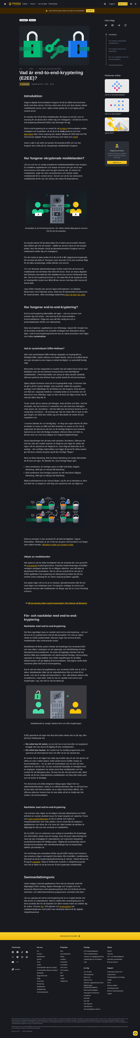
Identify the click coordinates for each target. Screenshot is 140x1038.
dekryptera (28, 134)
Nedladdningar (41, 989)
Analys (62, 978)
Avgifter (109, 980)
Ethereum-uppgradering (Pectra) (93, 982)
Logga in (112, 4)
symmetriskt (32, 565)
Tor (42, 906)
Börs (61, 951)
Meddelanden (41, 956)
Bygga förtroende (42, 975)
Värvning (110, 954)
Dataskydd (40, 973)
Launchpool (63, 965)
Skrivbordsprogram (42, 992)
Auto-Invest (63, 967)
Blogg (38, 978)
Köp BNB (86, 998)
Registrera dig (123, 4)
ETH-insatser (64, 970)
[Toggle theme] (135, 4)
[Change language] (131, 4)
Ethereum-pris (88, 980)
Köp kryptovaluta (65, 954)
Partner (109, 951)
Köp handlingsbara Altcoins (92, 1009)
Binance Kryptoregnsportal (115, 991)
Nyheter (39, 959)
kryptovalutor (65, 906)
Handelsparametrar (113, 988)
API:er (109, 982)
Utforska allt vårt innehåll (70, 936)
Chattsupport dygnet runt (114, 972)
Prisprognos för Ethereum (91, 993)
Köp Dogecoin (88, 1003)
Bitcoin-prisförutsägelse (91, 990)
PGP (75, 137)
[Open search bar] (104, 4)
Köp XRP (86, 1001)
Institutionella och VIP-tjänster (93, 959)
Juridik (39, 965)
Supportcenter (111, 974)
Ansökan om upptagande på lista (94, 956)
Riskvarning (40, 984)
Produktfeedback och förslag (115, 977)
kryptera (63, 128)
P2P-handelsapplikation (91, 951)
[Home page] (15, 3)
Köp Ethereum (88, 1006)
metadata (36, 862)
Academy (63, 959)
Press (38, 962)
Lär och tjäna (88, 972)
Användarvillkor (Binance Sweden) (47, 970)
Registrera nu (117, 162)
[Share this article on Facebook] (112, 25)
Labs (85, 962)
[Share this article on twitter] (106, 25)
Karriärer (39, 954)
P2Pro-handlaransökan (91, 954)
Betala (62, 956)
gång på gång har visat (75, 295)
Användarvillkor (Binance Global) (47, 967)
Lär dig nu (90, 10)
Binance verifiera (112, 985)
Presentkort (63, 962)
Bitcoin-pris (87, 977)
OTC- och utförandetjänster (115, 956)
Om (38, 951)
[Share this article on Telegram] (119, 25)
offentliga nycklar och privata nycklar (57, 545)
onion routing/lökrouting (38, 819)
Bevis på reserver (112, 962)
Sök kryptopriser (89, 974)
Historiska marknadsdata (114, 959)
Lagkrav (109, 993)
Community (40, 981)
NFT (61, 973)
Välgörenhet (64, 981)
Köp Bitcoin (87, 995)
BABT (62, 975)
